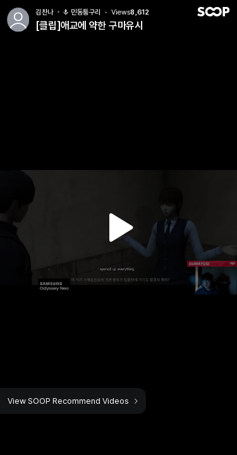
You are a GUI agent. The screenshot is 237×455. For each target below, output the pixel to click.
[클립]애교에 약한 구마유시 (89, 26)
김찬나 (44, 12)
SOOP (213, 11)
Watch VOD (119, 227)
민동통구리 (81, 12)
